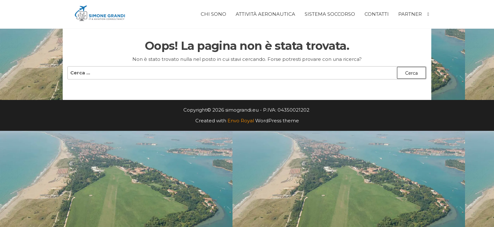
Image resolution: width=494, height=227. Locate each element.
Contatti (377, 14)
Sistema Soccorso (330, 14)
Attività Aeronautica (265, 14)
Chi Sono (213, 14)
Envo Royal (240, 121)
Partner (410, 14)
